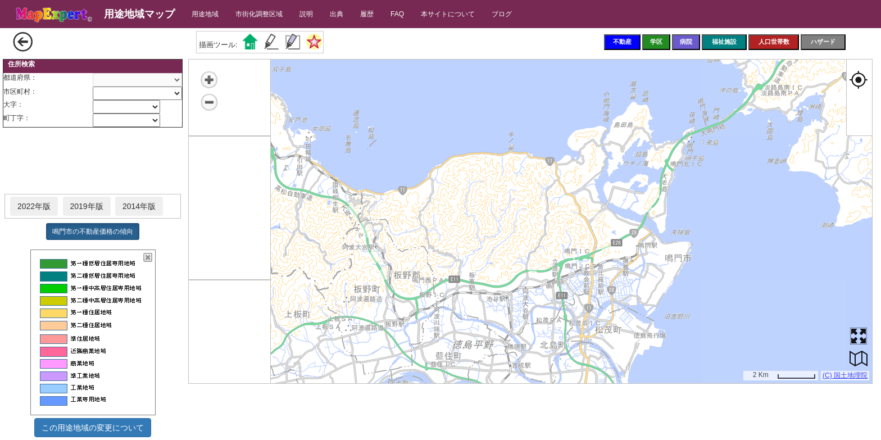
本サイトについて (448, 14)
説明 (306, 14)
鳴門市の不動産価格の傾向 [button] (92, 231)
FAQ (397, 14)
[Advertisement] (93, 161)
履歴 (367, 14)
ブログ (502, 14)
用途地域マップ (139, 14)
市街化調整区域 (259, 14)
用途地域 (205, 14)
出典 (336, 14)
